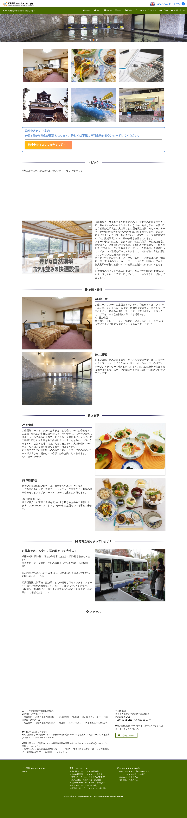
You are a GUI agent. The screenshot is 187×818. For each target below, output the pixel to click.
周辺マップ (131, 10)
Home (24, 771)
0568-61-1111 (125, 720)
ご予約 (164, 10)
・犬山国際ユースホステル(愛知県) (84, 771)
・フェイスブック (73, 171)
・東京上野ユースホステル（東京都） (86, 780)
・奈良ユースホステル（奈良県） (84, 785)
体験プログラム (148, 10)
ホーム (87, 10)
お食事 (108, 10)
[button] (89, 323)
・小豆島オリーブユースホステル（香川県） (89, 788)
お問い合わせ (178, 10)
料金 (118, 10)
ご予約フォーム (126, 735)
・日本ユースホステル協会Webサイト (133, 771)
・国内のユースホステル (127, 777)
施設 (97, 10)
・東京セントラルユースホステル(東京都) (87, 777)
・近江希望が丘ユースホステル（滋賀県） (88, 783)
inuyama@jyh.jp (122, 717)
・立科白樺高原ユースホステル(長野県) (86, 774)
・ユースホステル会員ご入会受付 (131, 774)
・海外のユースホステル (127, 780)
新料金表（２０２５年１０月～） (48, 144)
